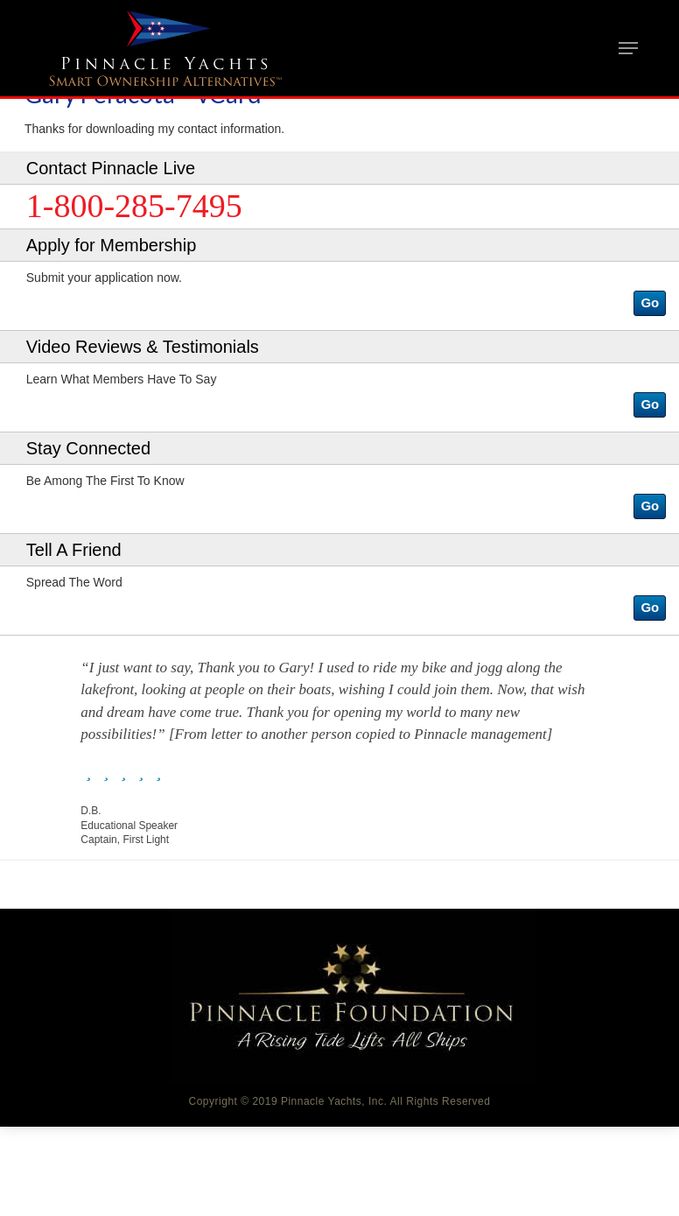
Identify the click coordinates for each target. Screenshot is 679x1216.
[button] (650, 303)
